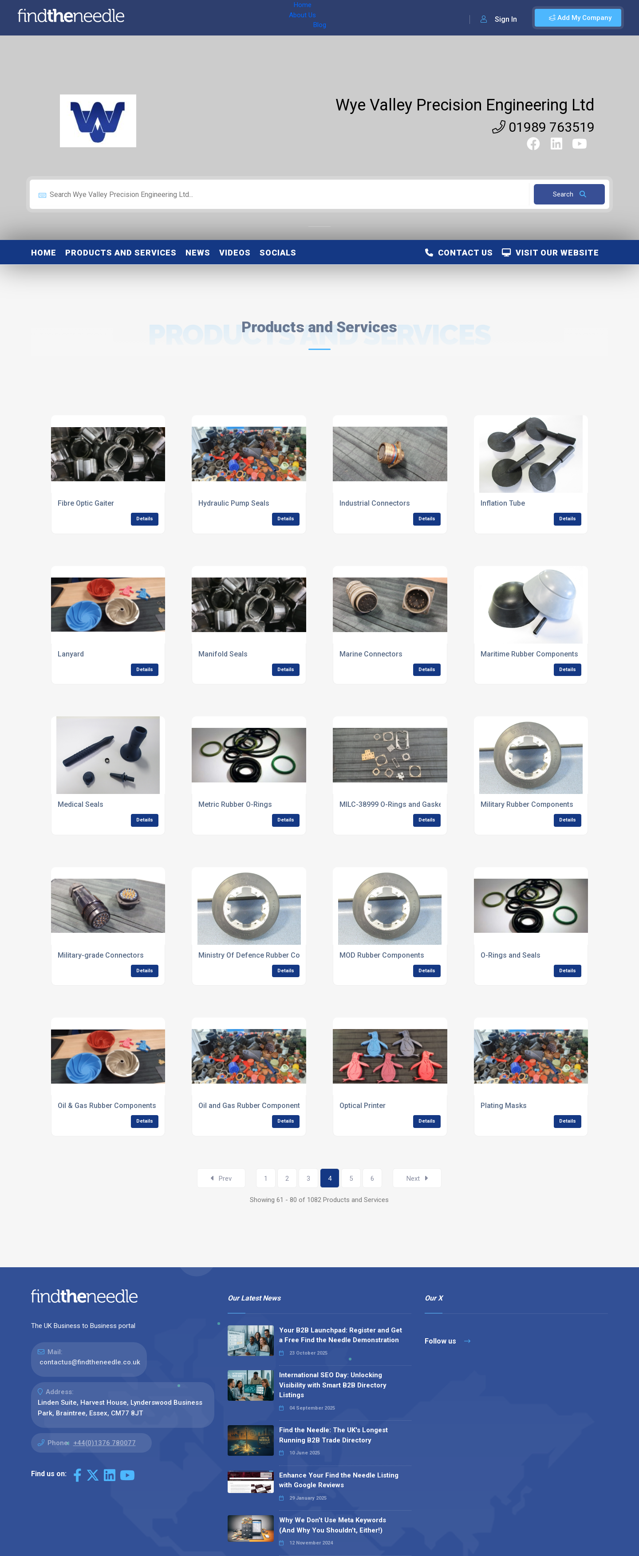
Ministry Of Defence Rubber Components (265, 955)
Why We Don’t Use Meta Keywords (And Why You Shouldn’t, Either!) (332, 1525)
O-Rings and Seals (510, 955)
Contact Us (459, 252)
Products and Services (121, 252)
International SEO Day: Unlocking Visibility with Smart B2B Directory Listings (333, 1385)
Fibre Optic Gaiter (86, 503)
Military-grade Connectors (101, 955)
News (197, 252)
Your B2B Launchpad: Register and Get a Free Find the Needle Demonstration (340, 1335)
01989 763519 (543, 127)
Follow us (447, 1341)
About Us (190, 18)
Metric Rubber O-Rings (235, 804)
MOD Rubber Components (381, 955)
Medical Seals (80, 804)
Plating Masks (504, 1105)
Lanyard (71, 654)
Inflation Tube (503, 503)
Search (569, 194)
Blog (221, 18)
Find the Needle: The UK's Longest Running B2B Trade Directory (333, 1435)
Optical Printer (362, 1105)
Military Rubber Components (527, 804)
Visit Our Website (550, 252)
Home (156, 18)
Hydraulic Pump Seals (233, 503)
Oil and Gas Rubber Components (251, 1105)
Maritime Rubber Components (529, 654)
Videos (235, 252)
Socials (278, 252)
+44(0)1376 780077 (104, 1443)
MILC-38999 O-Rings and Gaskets (394, 804)
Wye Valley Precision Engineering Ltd (465, 105)
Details (144, 519)
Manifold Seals (223, 654)
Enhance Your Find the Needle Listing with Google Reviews (338, 1480)
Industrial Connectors (374, 503)
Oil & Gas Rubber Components (107, 1105)
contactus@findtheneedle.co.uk (89, 1362)
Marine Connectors (370, 654)
